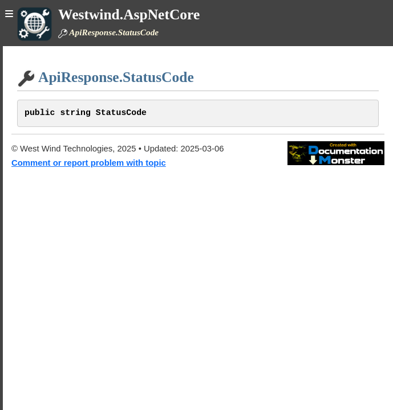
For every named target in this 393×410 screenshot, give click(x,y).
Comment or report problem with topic (88, 162)
